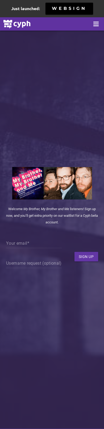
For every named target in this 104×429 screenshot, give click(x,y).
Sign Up (86, 257)
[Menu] (96, 24)
